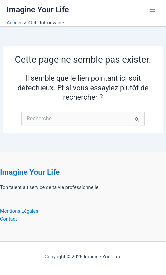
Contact (8, 219)
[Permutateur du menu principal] (152, 10)
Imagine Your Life (38, 9)
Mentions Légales (19, 211)
